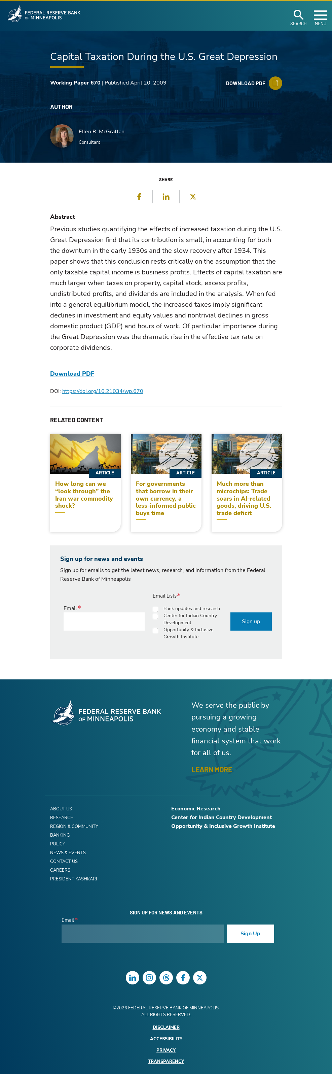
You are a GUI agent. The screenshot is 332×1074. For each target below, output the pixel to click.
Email (70, 608)
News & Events (68, 853)
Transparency (166, 1062)
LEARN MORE (211, 769)
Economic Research (196, 808)
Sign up (251, 621)
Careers (60, 870)
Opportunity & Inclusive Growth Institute (188, 633)
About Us (61, 809)
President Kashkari (73, 879)
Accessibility (166, 1039)
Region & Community (74, 827)
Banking (60, 835)
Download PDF (72, 374)
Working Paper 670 (75, 83)
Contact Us (64, 862)
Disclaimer (166, 1028)
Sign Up (250, 933)
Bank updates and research (191, 608)
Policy (57, 844)
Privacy (166, 1050)
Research (62, 818)
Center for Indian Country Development (190, 619)
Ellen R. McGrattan (101, 131)
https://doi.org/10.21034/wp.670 (102, 391)
